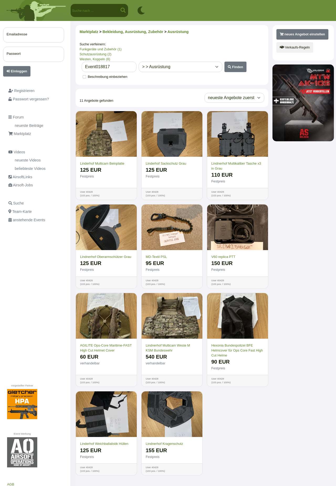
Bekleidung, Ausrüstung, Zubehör (133, 32)
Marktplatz (89, 32)
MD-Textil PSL (156, 257)
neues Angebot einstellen (302, 34)
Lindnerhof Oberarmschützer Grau (105, 257)
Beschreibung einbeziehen (107, 77)
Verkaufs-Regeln (295, 47)
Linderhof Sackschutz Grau (166, 163)
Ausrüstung (178, 32)
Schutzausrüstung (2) (96, 54)
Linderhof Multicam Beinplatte (102, 163)
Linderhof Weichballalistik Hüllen (104, 444)
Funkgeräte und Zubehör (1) (101, 49)
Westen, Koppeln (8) (95, 59)
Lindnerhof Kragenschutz (164, 444)
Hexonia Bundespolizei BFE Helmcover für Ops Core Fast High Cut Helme (237, 350)
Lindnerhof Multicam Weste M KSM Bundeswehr (168, 347)
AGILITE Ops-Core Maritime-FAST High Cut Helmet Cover (106, 347)
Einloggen (17, 71)
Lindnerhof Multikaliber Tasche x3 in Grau (236, 165)
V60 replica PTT (223, 257)
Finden (235, 67)
